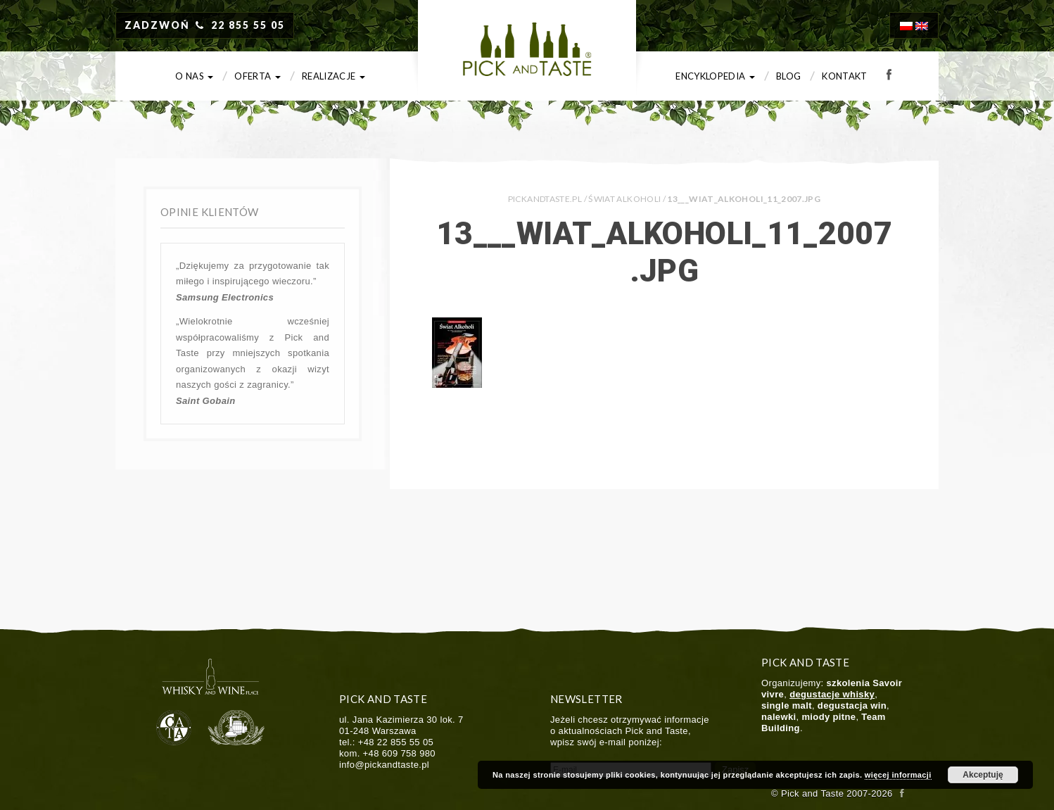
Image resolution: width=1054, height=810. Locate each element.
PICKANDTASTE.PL (545, 199)
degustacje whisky (832, 694)
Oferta (257, 76)
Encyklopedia (715, 76)
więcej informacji (898, 775)
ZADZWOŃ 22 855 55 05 (205, 25)
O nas (194, 76)
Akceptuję (983, 775)
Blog (788, 76)
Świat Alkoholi (624, 199)
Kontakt (845, 76)
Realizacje (333, 76)
